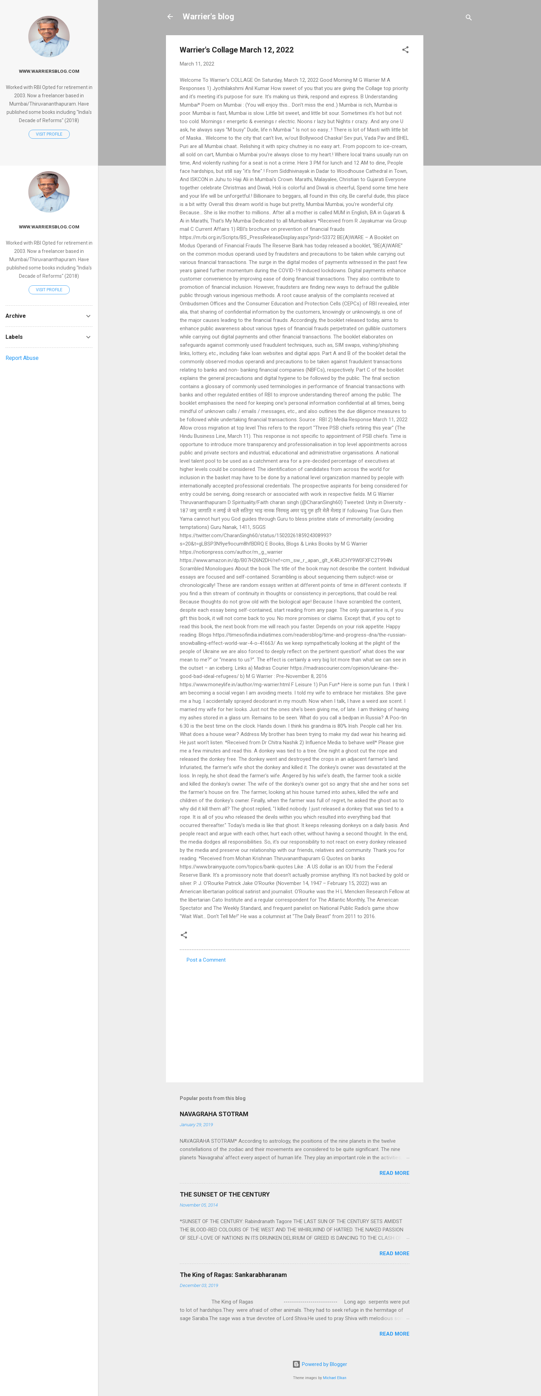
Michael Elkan (334, 1378)
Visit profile (49, 134)
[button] (405, 51)
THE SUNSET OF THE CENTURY (225, 1194)
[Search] (469, 18)
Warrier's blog (208, 16)
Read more (395, 1173)
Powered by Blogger (319, 1364)
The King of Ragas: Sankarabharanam (233, 1274)
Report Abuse (22, 358)
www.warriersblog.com (49, 71)
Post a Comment (206, 960)
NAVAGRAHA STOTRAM (214, 1114)
